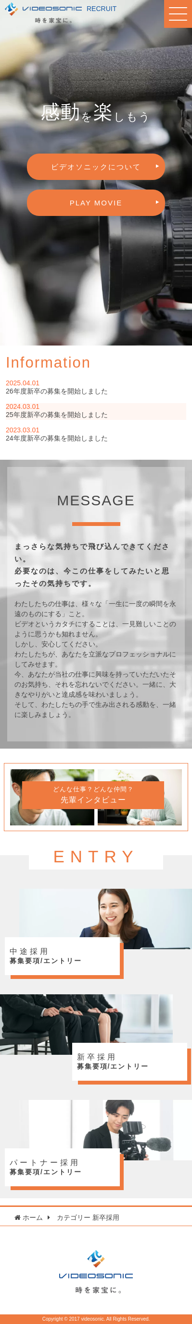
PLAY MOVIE (96, 203)
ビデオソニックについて (96, 167)
